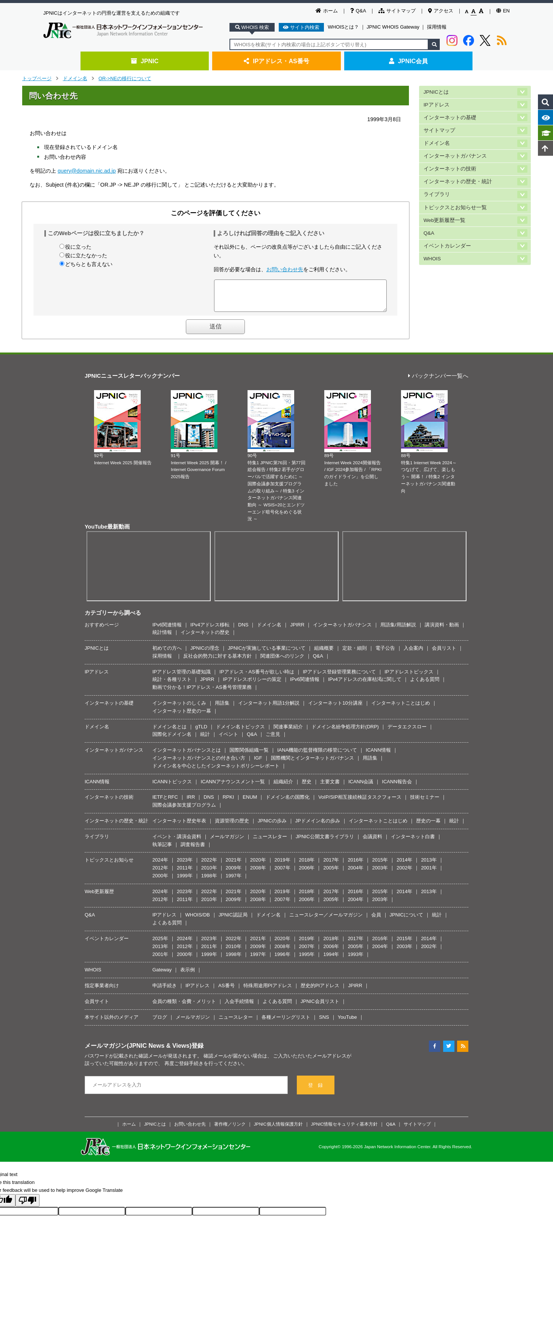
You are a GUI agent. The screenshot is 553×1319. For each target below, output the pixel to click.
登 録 (315, 1091)
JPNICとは (436, 91)
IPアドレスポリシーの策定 (252, 685)
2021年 (234, 865)
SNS (324, 1023)
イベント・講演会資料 (176, 842)
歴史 (306, 787)
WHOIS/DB (197, 920)
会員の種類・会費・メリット (184, 1007)
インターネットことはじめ (400, 708)
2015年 (380, 865)
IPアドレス (437, 104)
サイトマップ (397, 11)
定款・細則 (354, 653)
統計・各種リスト (171, 685)
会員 (376, 920)
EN (503, 11)
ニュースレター (270, 842)
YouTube (347, 1023)
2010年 (209, 873)
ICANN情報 (378, 755)
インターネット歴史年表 (179, 826)
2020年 (258, 865)
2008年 (258, 873)
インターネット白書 (413, 842)
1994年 (331, 960)
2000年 (160, 881)
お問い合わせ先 (284, 269)
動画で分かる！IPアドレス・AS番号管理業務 (202, 693)
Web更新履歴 (99, 897)
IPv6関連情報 (167, 630)
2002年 (404, 873)
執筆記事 (162, 850)
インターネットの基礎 (450, 117)
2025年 (160, 944)
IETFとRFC (165, 802)
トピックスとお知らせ (109, 865)
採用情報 (437, 27)
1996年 (282, 960)
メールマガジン (227, 842)
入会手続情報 (239, 1007)
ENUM (250, 802)
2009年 (234, 873)
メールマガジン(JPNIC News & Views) (138, 1051)
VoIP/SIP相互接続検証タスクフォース (359, 802)
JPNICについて (407, 920)
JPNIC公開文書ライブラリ (325, 842)
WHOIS (432, 256)
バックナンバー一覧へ (438, 381)
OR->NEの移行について (125, 78)
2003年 (380, 873)
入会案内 (413, 653)
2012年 (160, 873)
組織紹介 (283, 787)
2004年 (355, 873)
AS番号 (226, 991)
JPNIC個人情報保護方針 (278, 1129)
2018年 (307, 865)
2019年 (282, 865)
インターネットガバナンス (455, 155)
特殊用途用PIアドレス (267, 991)
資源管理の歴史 (232, 826)
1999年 (185, 881)
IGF (258, 763)
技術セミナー (424, 802)
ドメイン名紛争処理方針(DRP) (345, 732)
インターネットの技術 (450, 167)
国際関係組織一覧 (249, 755)
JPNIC (144, 61)
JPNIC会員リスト (320, 1007)
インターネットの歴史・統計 (458, 180)
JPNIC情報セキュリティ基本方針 (344, 1129)
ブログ (159, 1023)
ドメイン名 (75, 78)
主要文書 (330, 787)
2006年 (307, 873)
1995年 (307, 960)
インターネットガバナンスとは (186, 755)
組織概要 (324, 653)
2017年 (331, 865)
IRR (191, 802)
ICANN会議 (360, 787)
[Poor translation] (27, 1206)
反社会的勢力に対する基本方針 (217, 661)
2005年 (331, 873)
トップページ (37, 78)
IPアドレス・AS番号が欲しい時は (256, 677)
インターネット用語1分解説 (268, 708)
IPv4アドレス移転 (209, 630)
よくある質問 (424, 685)
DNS (243, 630)
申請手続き (164, 991)
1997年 (234, 881)
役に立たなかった (86, 255)
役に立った (78, 247)
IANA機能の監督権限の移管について (317, 755)
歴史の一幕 (428, 826)
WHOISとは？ (343, 27)
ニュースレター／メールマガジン (326, 920)
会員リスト (444, 653)
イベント (228, 740)
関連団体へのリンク (282, 661)
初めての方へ (167, 653)
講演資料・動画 (442, 630)
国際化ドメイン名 (171, 740)
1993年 (355, 960)
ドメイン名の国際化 (288, 802)
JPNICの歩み (272, 826)
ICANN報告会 (397, 787)
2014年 (404, 865)
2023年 (185, 865)
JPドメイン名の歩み (317, 826)
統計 (205, 740)
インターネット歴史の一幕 (181, 716)
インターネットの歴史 (205, 638)
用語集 (222, 708)
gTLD (201, 732)
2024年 (160, 865)
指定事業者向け (102, 991)
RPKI (228, 802)
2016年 (355, 865)
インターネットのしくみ (179, 708)
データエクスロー (407, 732)
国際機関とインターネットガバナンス (312, 763)
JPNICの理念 (204, 653)
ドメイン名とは (169, 732)
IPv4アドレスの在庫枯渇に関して (364, 685)
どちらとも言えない (88, 264)
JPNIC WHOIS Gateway (393, 27)
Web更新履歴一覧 (445, 218)
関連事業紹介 (288, 732)
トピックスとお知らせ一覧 (455, 205)
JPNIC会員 (408, 61)
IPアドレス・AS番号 (276, 61)
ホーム (327, 11)
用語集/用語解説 (398, 630)
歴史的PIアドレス (320, 991)
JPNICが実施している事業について (267, 653)
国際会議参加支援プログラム (184, 810)
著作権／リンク (230, 1129)
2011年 (185, 873)
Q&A (358, 11)
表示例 (187, 975)
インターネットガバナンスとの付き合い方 (198, 763)
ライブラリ (437, 193)
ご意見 (273, 740)
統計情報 (162, 638)
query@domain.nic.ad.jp (86, 171)
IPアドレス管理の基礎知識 (181, 677)
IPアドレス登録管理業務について (339, 677)
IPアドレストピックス (408, 677)
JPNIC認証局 (233, 920)
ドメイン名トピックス (240, 732)
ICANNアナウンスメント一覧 (232, 787)
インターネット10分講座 (335, 708)
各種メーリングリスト (285, 1023)
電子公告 (385, 653)
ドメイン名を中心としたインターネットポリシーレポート (216, 771)
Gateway (162, 975)
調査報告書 (193, 850)
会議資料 (372, 842)
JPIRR (297, 630)
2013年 (429, 865)
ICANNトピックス (172, 787)
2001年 (429, 873)
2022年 (209, 865)
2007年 (282, 873)
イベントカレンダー (447, 243)
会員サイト (97, 1007)
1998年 (209, 881)
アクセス (440, 11)
